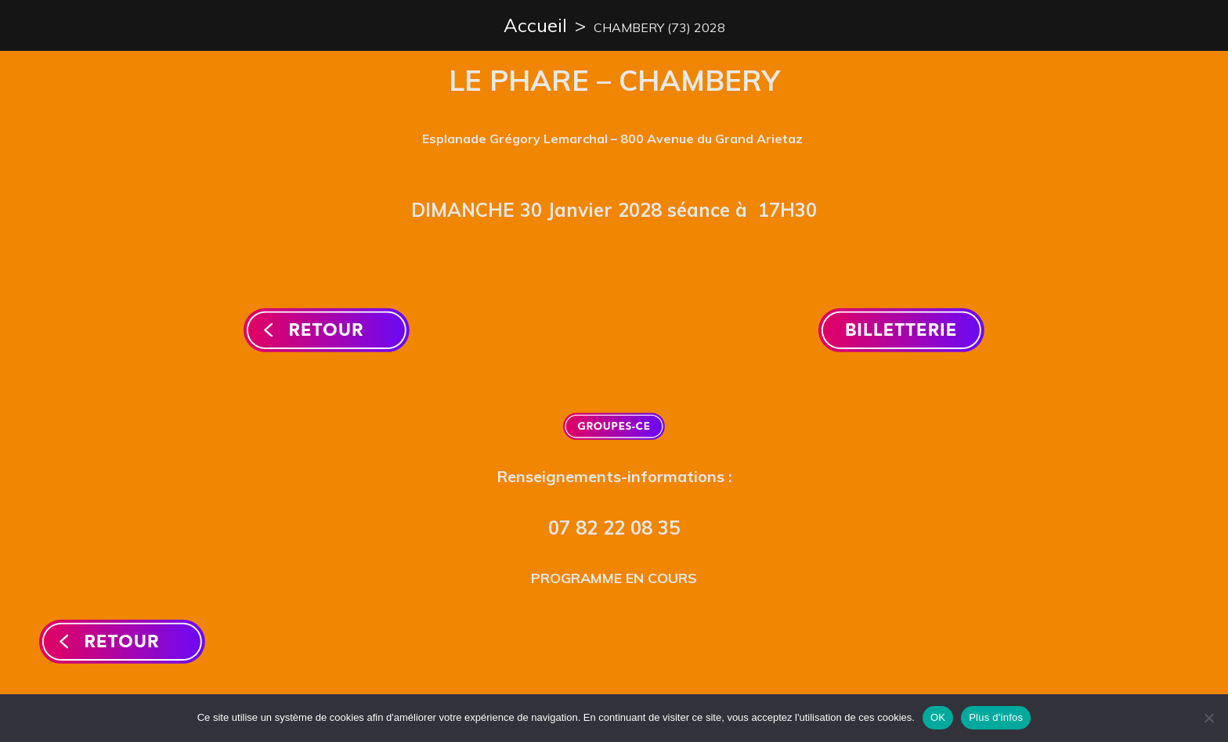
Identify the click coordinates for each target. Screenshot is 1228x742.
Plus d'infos (996, 717)
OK (937, 717)
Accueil (535, 25)
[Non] (1208, 718)
